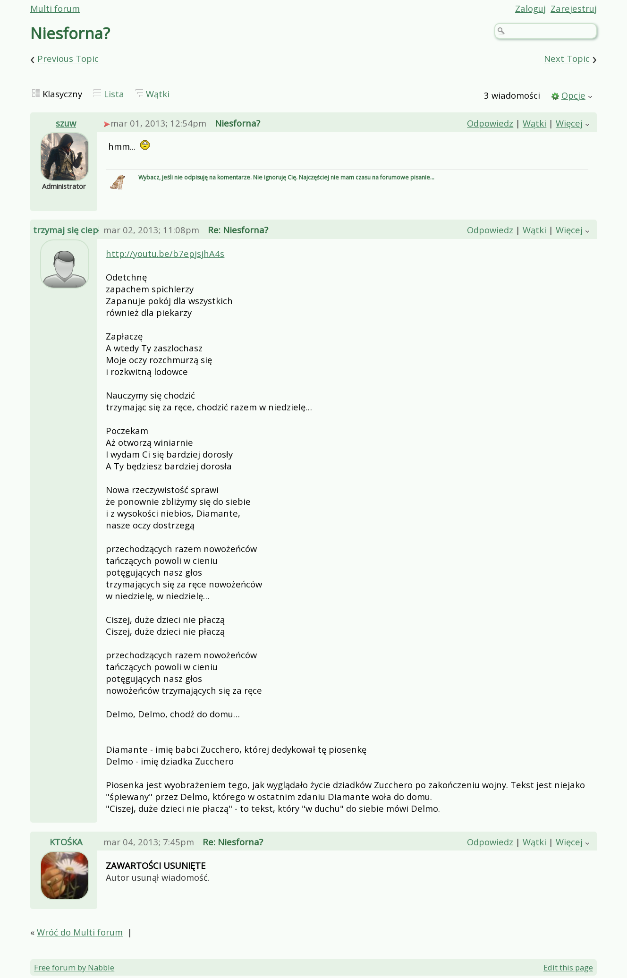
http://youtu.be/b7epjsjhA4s (165, 253)
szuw (66, 123)
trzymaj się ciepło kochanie (89, 230)
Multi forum (55, 8)
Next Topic (567, 59)
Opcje (573, 95)
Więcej (569, 123)
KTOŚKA (66, 842)
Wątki (157, 94)
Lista (114, 94)
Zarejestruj (574, 8)
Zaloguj (530, 8)
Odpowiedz (490, 123)
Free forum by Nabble (74, 967)
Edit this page (568, 967)
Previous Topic (68, 59)
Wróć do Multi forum (80, 932)
